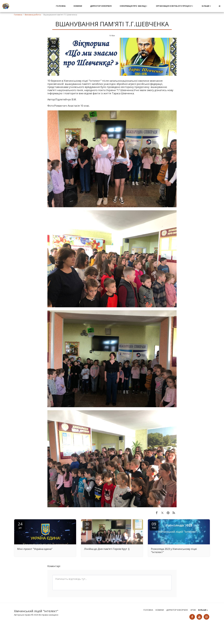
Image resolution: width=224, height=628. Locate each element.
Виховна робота (33, 14)
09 (154, 525)
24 (20, 525)
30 (87, 525)
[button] (133, 6)
